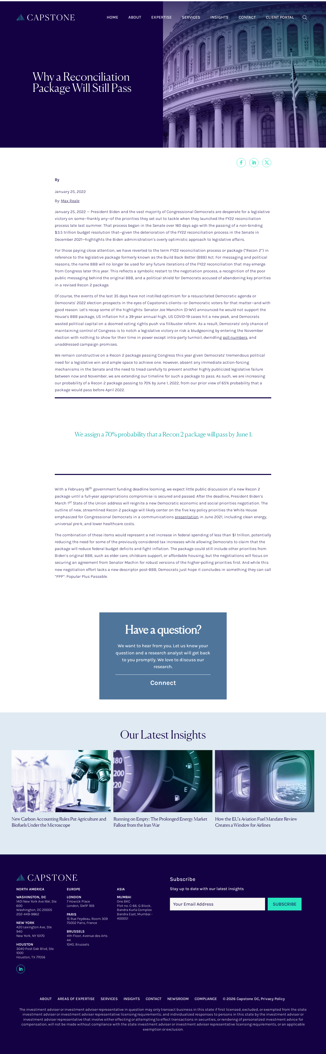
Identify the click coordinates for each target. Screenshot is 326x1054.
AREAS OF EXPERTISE (76, 998)
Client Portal (280, 17)
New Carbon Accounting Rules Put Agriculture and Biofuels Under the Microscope (59, 821)
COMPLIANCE (206, 998)
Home (112, 17)
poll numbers (235, 337)
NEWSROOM (178, 998)
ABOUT (46, 998)
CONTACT (153, 998)
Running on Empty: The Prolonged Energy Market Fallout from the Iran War (160, 821)
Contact (247, 17)
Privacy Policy (273, 998)
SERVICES (109, 998)
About (134, 17)
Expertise (161, 17)
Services (191, 17)
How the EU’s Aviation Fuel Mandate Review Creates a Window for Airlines (256, 821)
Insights (219, 17)
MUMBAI (124, 897)
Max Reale (70, 200)
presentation (187, 516)
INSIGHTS (132, 998)
